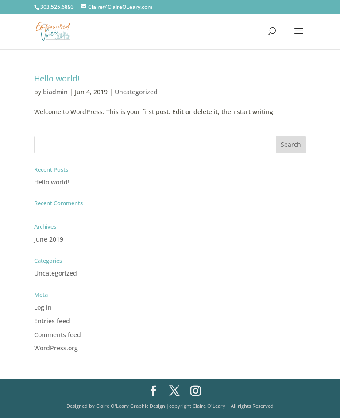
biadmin (55, 92)
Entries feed (52, 321)
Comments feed (57, 334)
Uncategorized (136, 92)
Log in (43, 307)
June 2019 (48, 239)
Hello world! (57, 78)
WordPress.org (56, 348)
